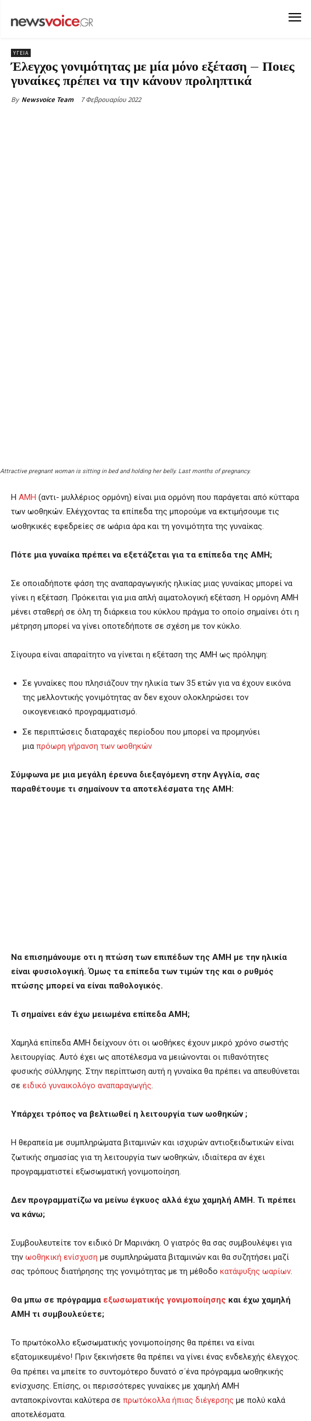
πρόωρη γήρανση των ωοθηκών (94, 642)
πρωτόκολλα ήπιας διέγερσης (178, 1296)
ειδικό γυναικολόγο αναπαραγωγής (86, 982)
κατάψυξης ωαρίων (255, 1168)
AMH (27, 394)
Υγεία (21, 53)
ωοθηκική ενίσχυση (61, 1154)
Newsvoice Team (47, 99)
